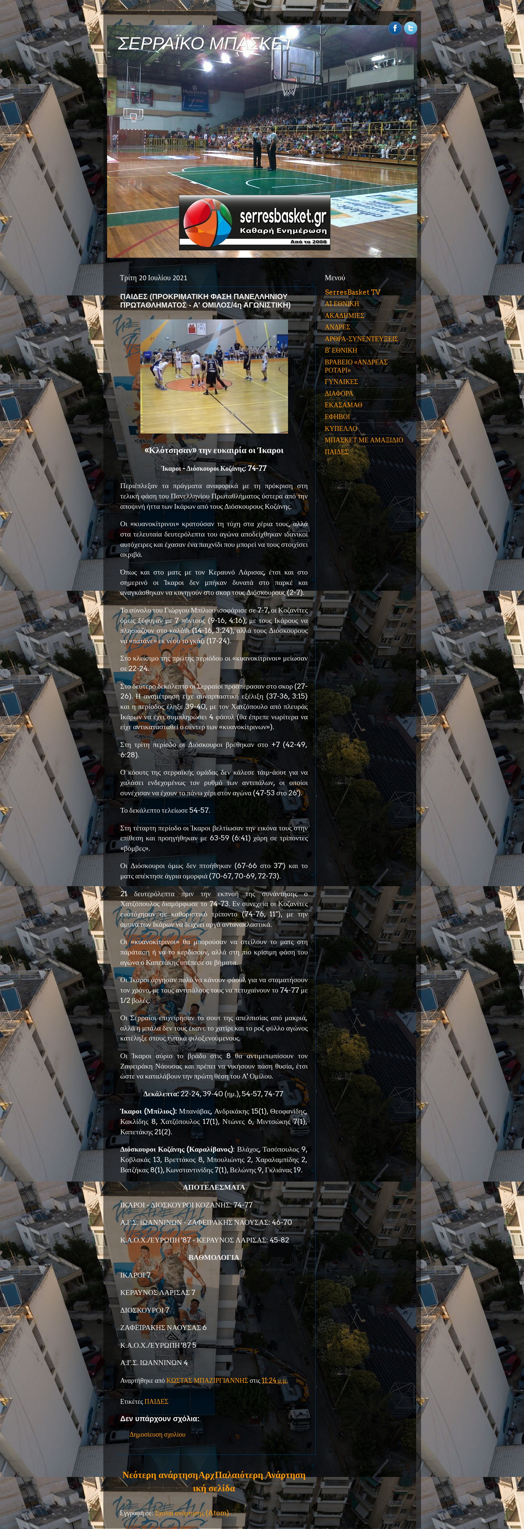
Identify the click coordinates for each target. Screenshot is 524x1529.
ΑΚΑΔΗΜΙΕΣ (344, 315)
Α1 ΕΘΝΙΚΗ (342, 304)
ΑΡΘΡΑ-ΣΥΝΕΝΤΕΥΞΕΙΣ (361, 339)
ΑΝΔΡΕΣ (337, 327)
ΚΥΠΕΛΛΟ (341, 428)
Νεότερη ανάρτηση (160, 1474)
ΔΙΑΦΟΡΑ (339, 393)
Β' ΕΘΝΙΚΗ (341, 350)
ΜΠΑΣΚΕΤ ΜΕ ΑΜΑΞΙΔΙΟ (364, 440)
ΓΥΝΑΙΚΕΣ (341, 381)
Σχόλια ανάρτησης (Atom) (192, 1513)
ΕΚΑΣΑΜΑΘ (344, 405)
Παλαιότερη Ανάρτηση (260, 1474)
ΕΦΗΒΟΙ (337, 417)
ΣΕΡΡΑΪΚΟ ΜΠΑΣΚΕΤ (206, 43)
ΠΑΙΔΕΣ (156, 1401)
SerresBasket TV (352, 292)
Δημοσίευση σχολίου (158, 1434)
